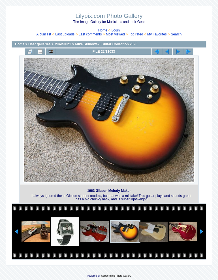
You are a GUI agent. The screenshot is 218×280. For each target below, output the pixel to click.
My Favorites (157, 34)
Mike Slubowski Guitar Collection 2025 (106, 44)
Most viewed (115, 34)
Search (176, 34)
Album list (44, 34)
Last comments (90, 34)
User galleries (39, 44)
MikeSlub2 (62, 44)
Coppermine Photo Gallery (116, 275)
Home (102, 30)
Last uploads (64, 34)
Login (116, 30)
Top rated (136, 34)
